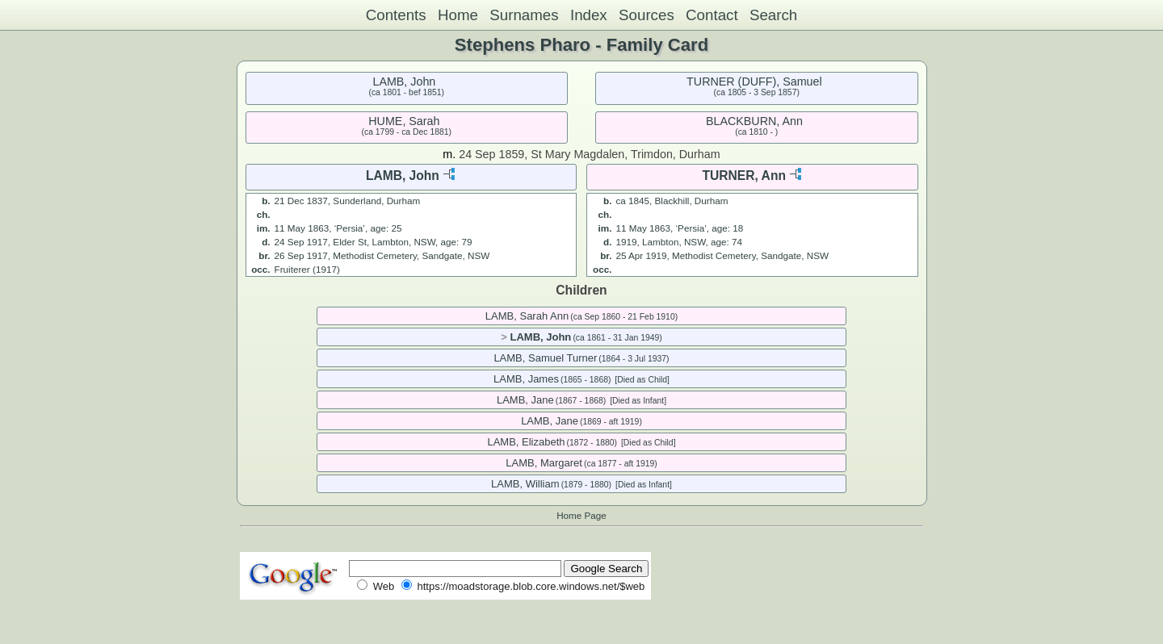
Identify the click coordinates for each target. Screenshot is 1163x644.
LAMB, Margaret (544, 463)
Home (458, 14)
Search (773, 14)
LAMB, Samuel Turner (545, 358)
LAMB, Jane (525, 400)
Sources (646, 14)
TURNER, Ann (744, 175)
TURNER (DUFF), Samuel (754, 81)
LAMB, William (525, 484)
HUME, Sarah (403, 121)
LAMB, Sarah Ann (527, 316)
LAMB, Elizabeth (526, 442)
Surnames (523, 14)
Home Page (581, 515)
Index (588, 14)
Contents (396, 14)
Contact (712, 14)
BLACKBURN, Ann (754, 121)
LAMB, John (403, 81)
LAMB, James (526, 379)
